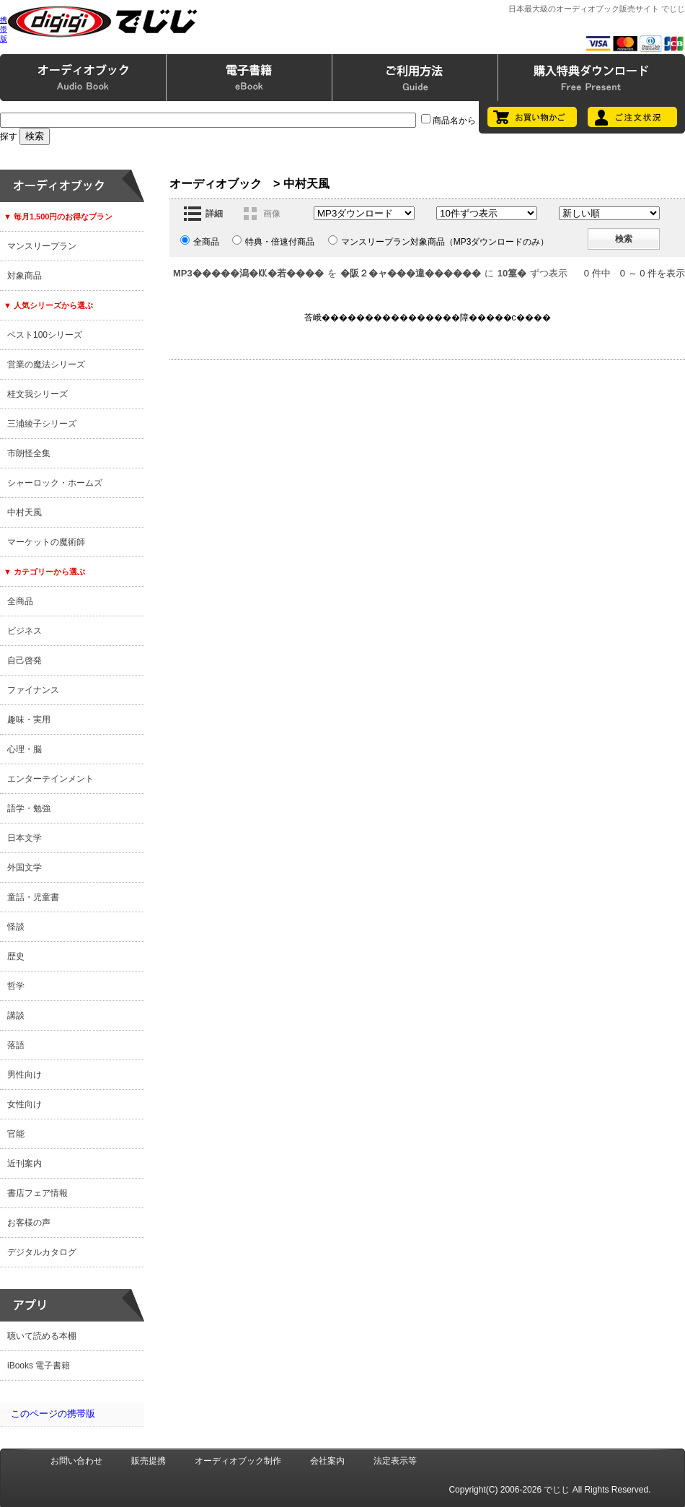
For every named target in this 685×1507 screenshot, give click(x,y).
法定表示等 (395, 1461)
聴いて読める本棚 (41, 1336)
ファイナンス (33, 690)
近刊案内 (24, 1163)
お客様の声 (28, 1223)
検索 (623, 239)
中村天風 (24, 512)
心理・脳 (24, 749)
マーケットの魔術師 (46, 542)
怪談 (16, 927)
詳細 (214, 214)
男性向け (24, 1075)
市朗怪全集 (28, 453)
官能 (16, 1134)
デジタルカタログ (41, 1252)
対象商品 (24, 276)
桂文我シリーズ (37, 394)
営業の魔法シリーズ (46, 364)
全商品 (20, 601)
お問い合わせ (76, 1461)
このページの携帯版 (53, 1413)
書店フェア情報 (37, 1193)
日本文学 (24, 838)
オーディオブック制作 (238, 1461)
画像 (271, 214)
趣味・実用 (28, 720)
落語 (16, 1045)
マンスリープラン (41, 246)
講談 (16, 1015)
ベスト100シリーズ (44, 335)
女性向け (24, 1104)
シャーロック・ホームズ (54, 483)
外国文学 (24, 867)
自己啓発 (24, 660)
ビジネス (24, 631)
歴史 (16, 956)
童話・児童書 (33, 897)
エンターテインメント (50, 779)
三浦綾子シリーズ (41, 424)
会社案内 (327, 1461)
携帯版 (3, 29)
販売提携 (148, 1461)
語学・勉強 (28, 808)
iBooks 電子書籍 (38, 1365)
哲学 (16, 986)
